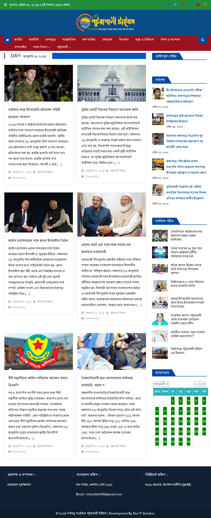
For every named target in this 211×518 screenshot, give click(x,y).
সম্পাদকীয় (20, 47)
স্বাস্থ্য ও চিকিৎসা (144, 39)
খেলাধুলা (107, 39)
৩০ (181, 441)
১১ (196, 411)
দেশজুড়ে (51, 39)
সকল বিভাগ (40, 47)
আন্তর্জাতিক (69, 39)
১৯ (204, 421)
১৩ (157, 421)
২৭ (157, 441)
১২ (204, 411)
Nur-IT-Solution (143, 513)
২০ (157, 431)
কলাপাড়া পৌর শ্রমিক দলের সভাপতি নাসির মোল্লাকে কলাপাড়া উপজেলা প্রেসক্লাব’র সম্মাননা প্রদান (186, 167)
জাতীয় (18, 39)
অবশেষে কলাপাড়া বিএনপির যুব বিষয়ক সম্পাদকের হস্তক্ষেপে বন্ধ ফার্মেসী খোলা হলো (184, 141)
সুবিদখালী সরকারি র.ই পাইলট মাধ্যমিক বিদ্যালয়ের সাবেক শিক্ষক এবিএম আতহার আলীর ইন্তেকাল (186, 192)
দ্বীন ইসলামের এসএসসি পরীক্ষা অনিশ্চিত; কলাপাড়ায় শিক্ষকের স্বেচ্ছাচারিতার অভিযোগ (184, 96)
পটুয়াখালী (62, 47)
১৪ (165, 421)
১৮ (196, 421)
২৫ (196, 431)
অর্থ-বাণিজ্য (89, 39)
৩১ (188, 441)
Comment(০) (19, 177)
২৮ (165, 441)
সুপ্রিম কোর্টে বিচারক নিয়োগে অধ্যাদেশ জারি (109, 109)
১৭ (188, 421)
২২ (173, 431)
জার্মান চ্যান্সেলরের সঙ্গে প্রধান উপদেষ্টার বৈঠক (38, 240)
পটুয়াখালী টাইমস (45, 172)
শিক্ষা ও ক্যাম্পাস (170, 39)
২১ (165, 431)
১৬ (180, 421)
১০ (188, 411)
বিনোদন (123, 39)
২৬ (204, 431)
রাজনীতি (34, 39)
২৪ (188, 431)
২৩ (180, 431)
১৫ (173, 421)
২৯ (173, 441)
